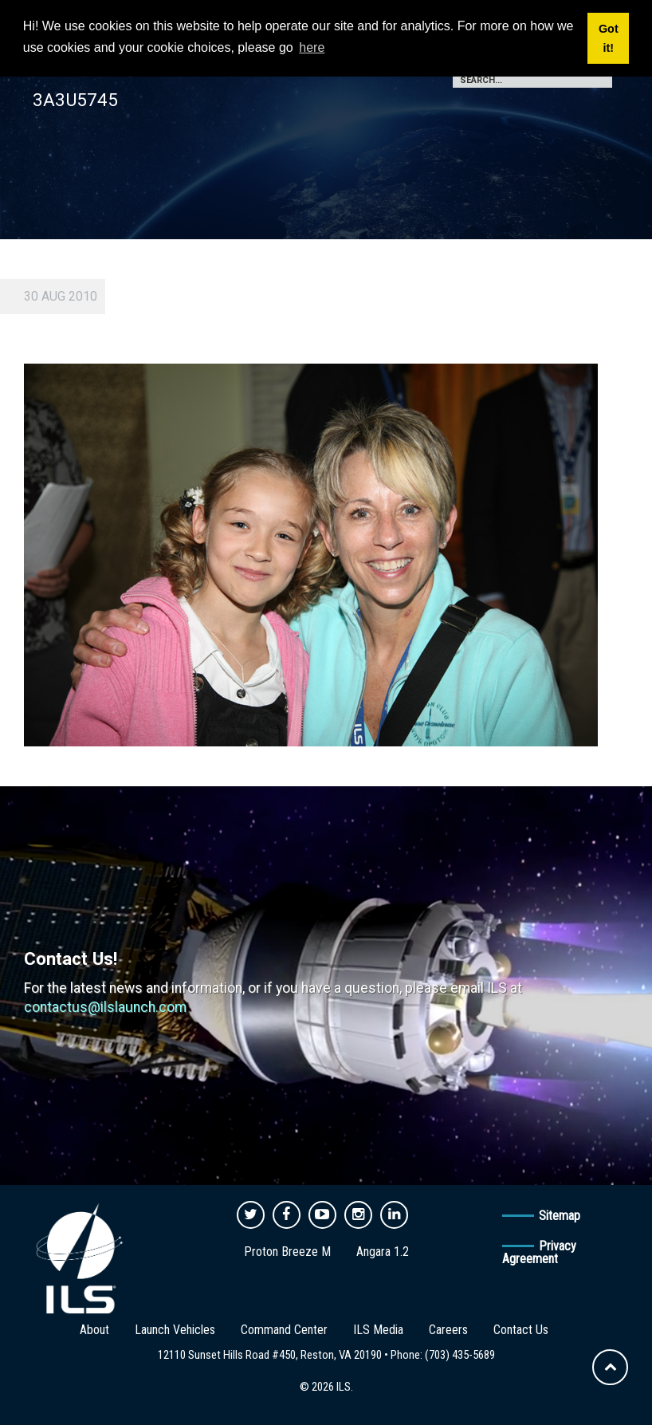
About (94, 1329)
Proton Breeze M (287, 1251)
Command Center (284, 1329)
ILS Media (378, 1329)
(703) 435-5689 (460, 1355)
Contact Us (520, 1329)
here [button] (311, 47)
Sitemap (559, 1215)
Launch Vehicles (175, 1329)
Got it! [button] (609, 38)
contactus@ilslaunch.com (105, 1007)
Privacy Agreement (539, 1252)
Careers (448, 1329)
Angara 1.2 (382, 1251)
